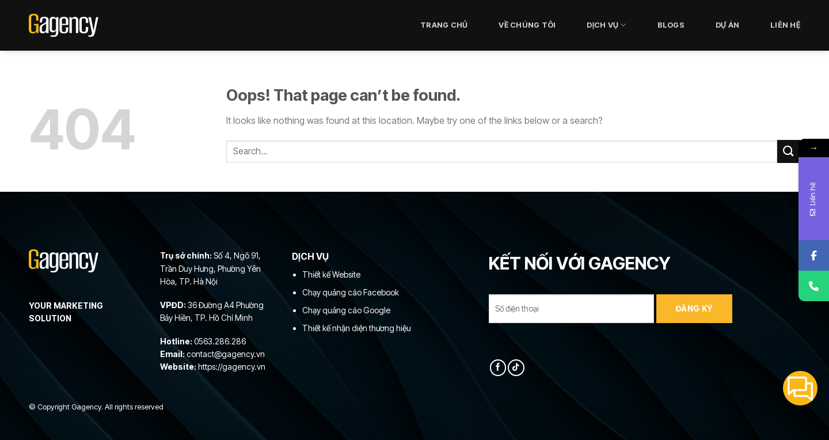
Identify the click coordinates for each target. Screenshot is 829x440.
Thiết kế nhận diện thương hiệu (356, 328)
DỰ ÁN (727, 25)
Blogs (671, 25)
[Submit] (788, 151)
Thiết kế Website (331, 274)
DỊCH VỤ (606, 25)
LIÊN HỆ (785, 25)
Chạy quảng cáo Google (346, 310)
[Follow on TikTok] (516, 367)
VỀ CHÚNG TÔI (527, 25)
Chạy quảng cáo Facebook (350, 292)
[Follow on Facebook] (498, 367)
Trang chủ (443, 25)
